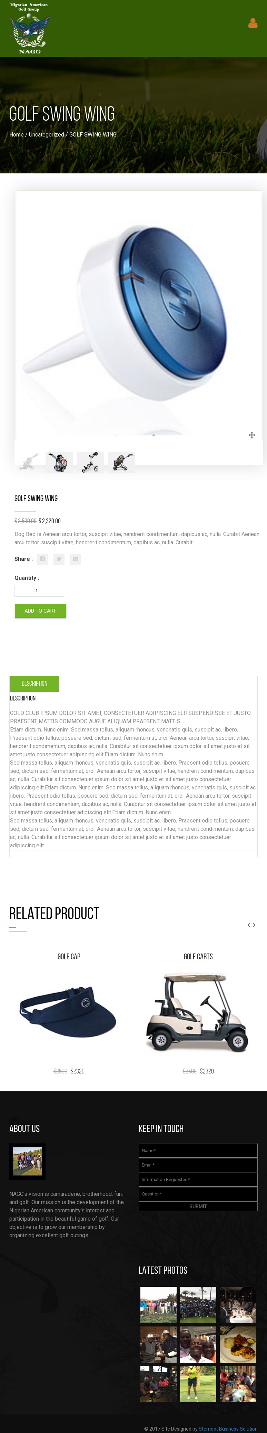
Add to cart (40, 611)
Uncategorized (46, 134)
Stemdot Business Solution (228, 1429)
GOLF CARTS (198, 957)
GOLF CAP (69, 957)
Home (16, 134)
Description (34, 683)
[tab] (34, 684)
